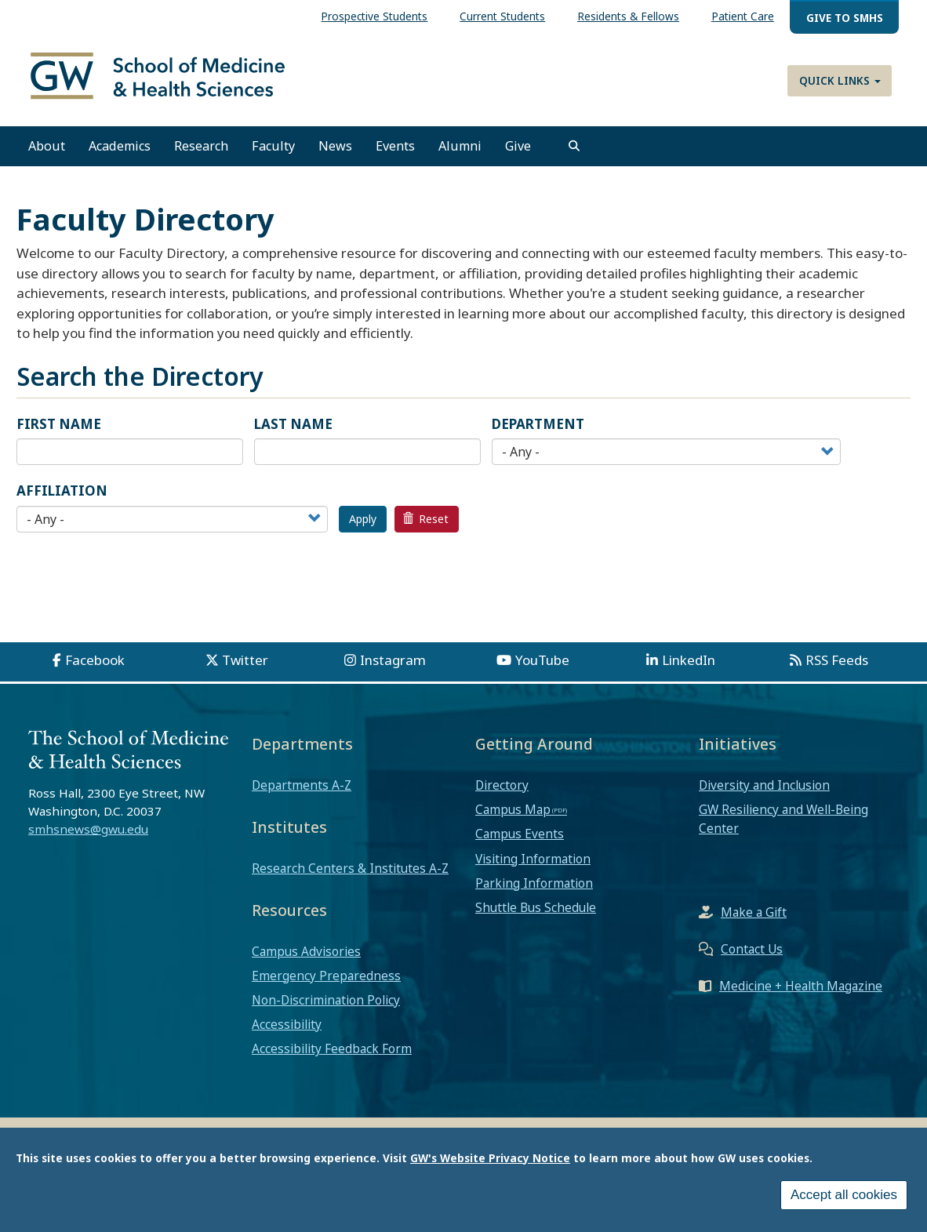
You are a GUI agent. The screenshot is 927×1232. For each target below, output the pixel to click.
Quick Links (840, 80)
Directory (502, 790)
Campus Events (519, 839)
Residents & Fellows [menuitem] (628, 16)
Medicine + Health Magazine (800, 990)
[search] (574, 151)
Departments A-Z (301, 790)
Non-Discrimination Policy (326, 1005)
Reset (425, 523)
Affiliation (61, 496)
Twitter (245, 665)
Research (201, 151)
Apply (362, 523)
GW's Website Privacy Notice (490, 1157)
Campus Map (513, 815)
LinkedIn (688, 665)
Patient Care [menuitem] (742, 16)
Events (395, 151)
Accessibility (287, 1030)
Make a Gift (754, 917)
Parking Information (534, 888)
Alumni (460, 151)
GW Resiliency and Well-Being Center (783, 824)
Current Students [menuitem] (502, 16)
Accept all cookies (844, 1194)
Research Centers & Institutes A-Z (350, 873)
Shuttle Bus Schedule (535, 913)
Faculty (273, 151)
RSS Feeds (836, 665)
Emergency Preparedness (326, 980)
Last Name (293, 429)
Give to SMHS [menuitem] (844, 17)
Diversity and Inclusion (764, 790)
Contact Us (752, 953)
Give (518, 151)
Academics (120, 151)
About (46, 151)
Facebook (95, 665)
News (335, 151)
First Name (58, 429)
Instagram (393, 665)
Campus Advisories (306, 956)
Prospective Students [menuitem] (374, 16)
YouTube (542, 665)
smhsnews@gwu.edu (88, 834)
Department (538, 429)
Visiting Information (533, 863)
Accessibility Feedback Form (332, 1054)
